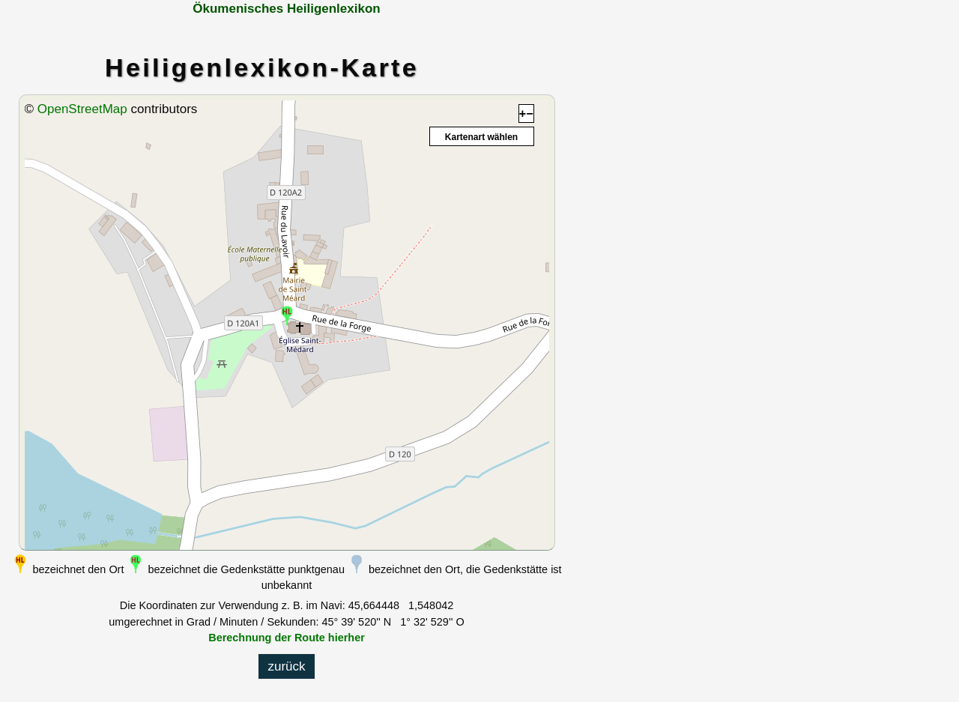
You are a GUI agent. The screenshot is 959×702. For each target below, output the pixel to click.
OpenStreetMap (82, 109)
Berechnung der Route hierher (286, 638)
